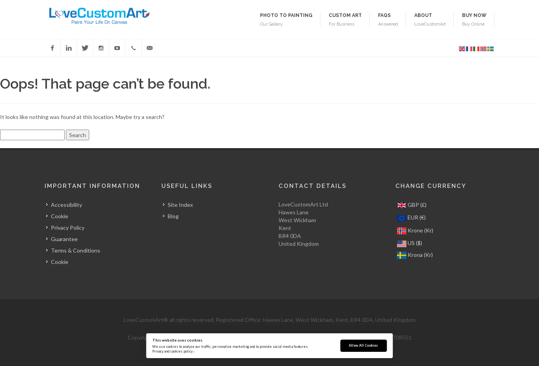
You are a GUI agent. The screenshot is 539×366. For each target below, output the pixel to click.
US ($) (409, 243)
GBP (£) (412, 205)
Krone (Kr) (415, 231)
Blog (173, 216)
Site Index (180, 204)
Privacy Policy (67, 227)
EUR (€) (411, 218)
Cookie (59, 216)
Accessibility (66, 204)
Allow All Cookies (363, 345)
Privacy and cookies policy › (173, 351)
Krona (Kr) (415, 255)
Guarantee (64, 239)
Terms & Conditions (75, 250)
